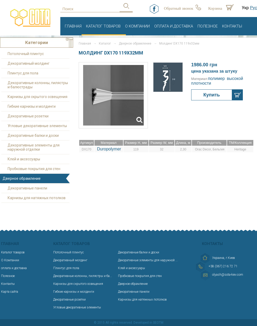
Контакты (232, 26)
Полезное (207, 26)
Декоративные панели (27, 188)
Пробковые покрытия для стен (34, 169)
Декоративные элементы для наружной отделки (34, 147)
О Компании (137, 26)
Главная (73, 26)
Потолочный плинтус (26, 54)
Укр (245, 7)
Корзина (215, 8)
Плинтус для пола (23, 73)
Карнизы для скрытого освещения (37, 97)
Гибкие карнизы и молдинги (32, 106)
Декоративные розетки (28, 116)
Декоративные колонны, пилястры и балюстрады (38, 85)
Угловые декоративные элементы (37, 126)
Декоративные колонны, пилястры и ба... (82, 276)
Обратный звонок (178, 8)
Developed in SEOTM (148, 322)
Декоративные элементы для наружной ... (148, 260)
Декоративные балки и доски (33, 135)
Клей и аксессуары (24, 159)
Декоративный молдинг (29, 63)
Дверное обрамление (133, 284)
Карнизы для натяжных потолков (37, 198)
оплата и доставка (173, 26)
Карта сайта (9, 292)
